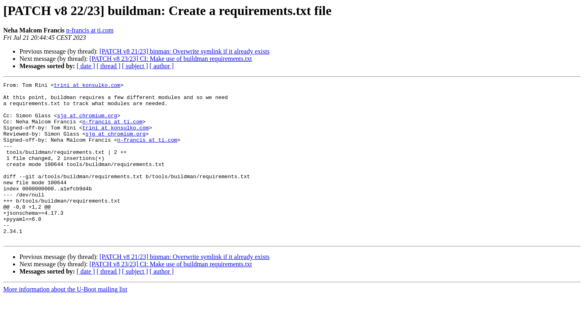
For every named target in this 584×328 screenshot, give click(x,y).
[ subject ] (135, 66)
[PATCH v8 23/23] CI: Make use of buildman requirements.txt (170, 58)
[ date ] (86, 66)
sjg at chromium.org (87, 122)
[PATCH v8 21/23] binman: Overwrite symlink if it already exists (184, 51)
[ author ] (162, 66)
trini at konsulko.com (87, 86)
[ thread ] (108, 66)
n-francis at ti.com (90, 30)
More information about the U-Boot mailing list (65, 320)
